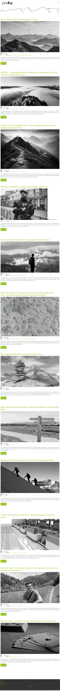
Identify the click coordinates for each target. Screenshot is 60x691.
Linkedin (58, 688)
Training (23, 606)
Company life (12, 221)
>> (31, 672)
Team (16, 221)
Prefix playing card (22, 552)
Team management (22, 171)
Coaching (11, 108)
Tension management (31, 339)
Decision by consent (22, 339)
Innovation (11, 445)
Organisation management (18, 108)
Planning (15, 656)
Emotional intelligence (27, 55)
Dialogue (4, 221)
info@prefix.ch (30, 686)
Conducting (20, 55)
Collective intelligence (13, 55)
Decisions (11, 656)
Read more (3, 63)
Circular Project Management (15, 606)
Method (4, 55)
